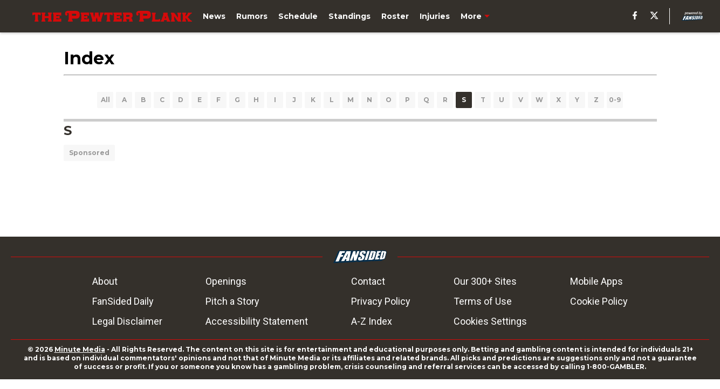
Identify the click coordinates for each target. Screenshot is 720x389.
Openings (225, 281)
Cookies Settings (490, 321)
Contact (368, 281)
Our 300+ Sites (485, 281)
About (105, 281)
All (105, 100)
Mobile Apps (596, 281)
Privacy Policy (380, 301)
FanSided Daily (123, 301)
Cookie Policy (599, 301)
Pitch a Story (232, 301)
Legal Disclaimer (127, 321)
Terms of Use (483, 301)
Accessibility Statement (256, 321)
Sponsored (89, 153)
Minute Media (79, 349)
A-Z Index (371, 321)
